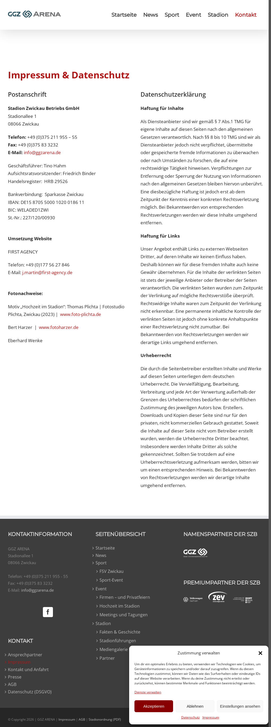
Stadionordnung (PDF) (105, 719)
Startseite (104, 548)
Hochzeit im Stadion (119, 606)
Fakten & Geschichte (119, 632)
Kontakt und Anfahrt (28, 669)
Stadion (102, 623)
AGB (12, 684)
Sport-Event (110, 580)
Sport (100, 563)
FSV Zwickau (111, 571)
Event (100, 589)
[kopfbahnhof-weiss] (240, 600)
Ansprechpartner (25, 655)
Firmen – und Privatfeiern (124, 597)
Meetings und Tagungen (123, 615)
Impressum (210, 717)
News (100, 555)
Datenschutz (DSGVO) (30, 692)
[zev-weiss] (215, 594)
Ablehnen (195, 706)
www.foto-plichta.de (80, 314)
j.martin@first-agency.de (47, 272)
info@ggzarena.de (42, 152)
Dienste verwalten (147, 692)
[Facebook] (47, 612)
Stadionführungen (117, 641)
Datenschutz (190, 717)
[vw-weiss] (191, 600)
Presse (14, 677)
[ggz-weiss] (194, 551)
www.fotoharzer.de (59, 327)
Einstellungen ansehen (240, 706)
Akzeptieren (153, 706)
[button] (260, 653)
